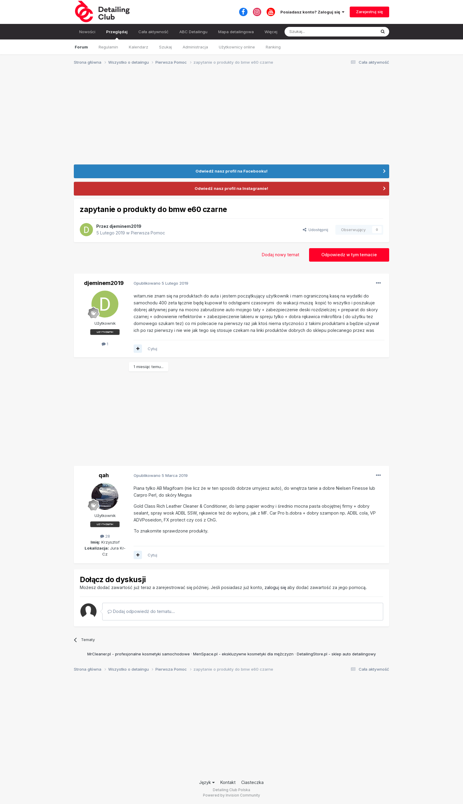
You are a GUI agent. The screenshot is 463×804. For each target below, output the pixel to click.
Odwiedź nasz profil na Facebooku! (231, 171)
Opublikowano (161, 283)
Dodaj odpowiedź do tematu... (141, 611)
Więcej (271, 31)
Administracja (195, 47)
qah (104, 475)
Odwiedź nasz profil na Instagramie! (231, 188)
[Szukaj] (315, 31)
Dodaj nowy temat (280, 254)
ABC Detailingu (193, 31)
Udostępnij (315, 229)
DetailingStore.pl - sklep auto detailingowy (336, 654)
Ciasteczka (252, 782)
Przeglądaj (117, 34)
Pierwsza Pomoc (148, 232)
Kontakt (228, 782)
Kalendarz (138, 47)
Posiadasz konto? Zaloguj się (312, 12)
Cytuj (152, 348)
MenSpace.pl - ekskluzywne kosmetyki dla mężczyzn (243, 654)
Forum (81, 47)
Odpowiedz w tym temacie (349, 254)
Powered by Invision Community (231, 795)
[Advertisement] (231, 116)
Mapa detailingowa (236, 31)
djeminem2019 (125, 226)
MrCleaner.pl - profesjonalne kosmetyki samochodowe (138, 654)
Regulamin (108, 47)
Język (207, 782)
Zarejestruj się (369, 11)
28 (105, 536)
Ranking (273, 47)
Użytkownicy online (237, 47)
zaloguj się (275, 587)
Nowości (87, 31)
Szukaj (165, 47)
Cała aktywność (153, 31)
